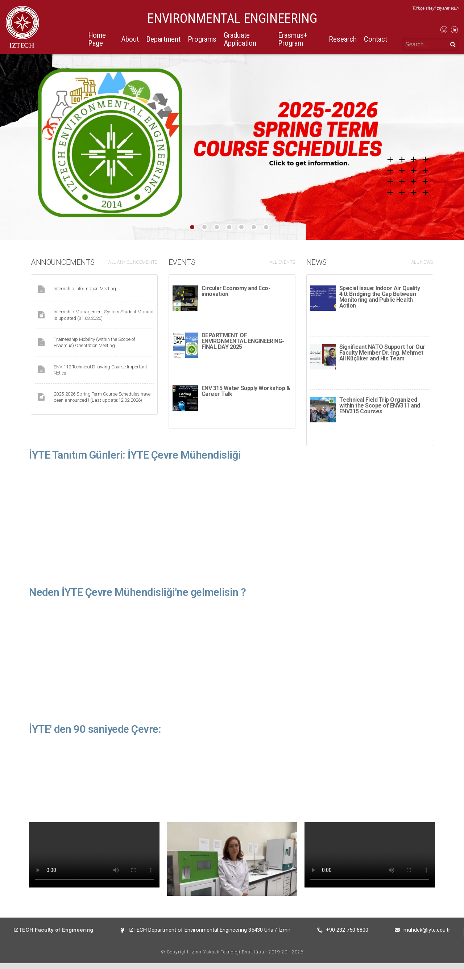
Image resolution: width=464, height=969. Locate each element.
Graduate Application (240, 39)
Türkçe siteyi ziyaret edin (435, 8)
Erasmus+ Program (292, 39)
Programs (202, 39)
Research (343, 39)
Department (163, 39)
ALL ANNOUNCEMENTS (133, 262)
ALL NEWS (422, 262)
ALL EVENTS (282, 262)
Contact (375, 39)
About (130, 39)
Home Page (97, 39)
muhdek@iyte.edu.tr (426, 935)
